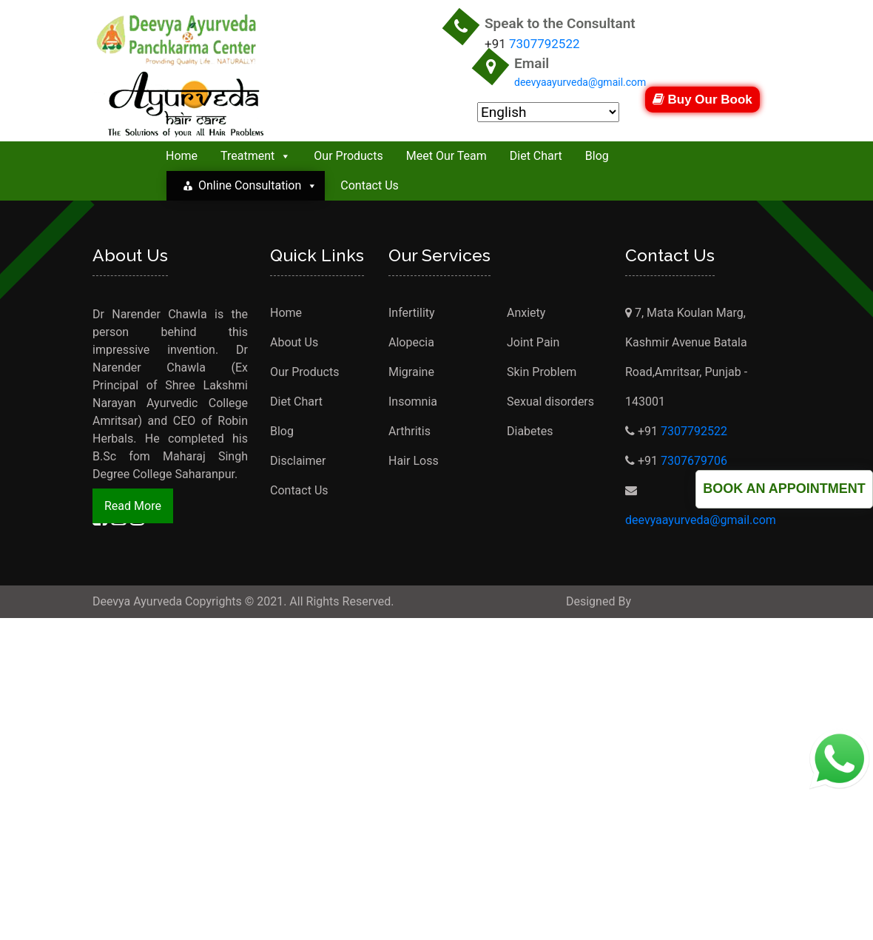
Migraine (411, 372)
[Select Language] (548, 112)
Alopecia (411, 342)
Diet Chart (536, 156)
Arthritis (409, 431)
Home (182, 156)
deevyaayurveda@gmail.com (580, 82)
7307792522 (544, 43)
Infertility (411, 313)
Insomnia (412, 402)
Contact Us (369, 185)
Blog (597, 156)
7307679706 (694, 461)
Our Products (348, 156)
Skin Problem (541, 372)
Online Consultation (257, 185)
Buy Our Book (702, 100)
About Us (294, 342)
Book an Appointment (784, 488)
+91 (643, 431)
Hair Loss (413, 461)
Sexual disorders (550, 402)
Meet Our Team (446, 156)
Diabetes (530, 431)
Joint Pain (533, 342)
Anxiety (526, 313)
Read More (132, 506)
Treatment (255, 156)
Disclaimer (298, 461)
